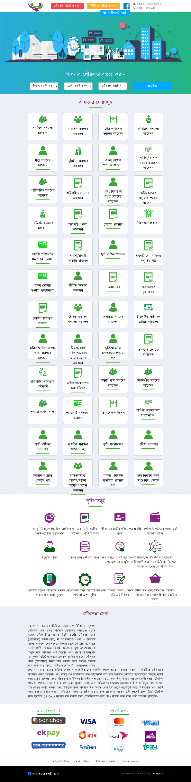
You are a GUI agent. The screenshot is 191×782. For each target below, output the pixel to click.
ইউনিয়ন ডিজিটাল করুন (103, 6)
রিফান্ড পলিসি (82, 762)
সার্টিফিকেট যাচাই (115, 13)
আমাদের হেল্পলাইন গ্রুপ (43, 774)
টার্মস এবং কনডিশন (105, 762)
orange (157, 773)
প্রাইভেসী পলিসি (61, 762)
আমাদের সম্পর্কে (130, 762)
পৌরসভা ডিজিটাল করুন (67, 6)
